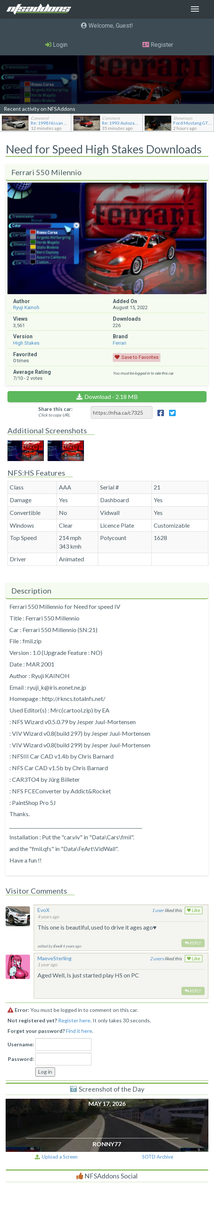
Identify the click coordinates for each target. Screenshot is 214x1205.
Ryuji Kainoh (26, 307)
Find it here (79, 1031)
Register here (74, 1020)
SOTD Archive (157, 1157)
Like (193, 910)
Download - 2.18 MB (111, 396)
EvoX (43, 910)
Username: (20, 1044)
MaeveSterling (54, 958)
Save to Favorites (140, 357)
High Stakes (26, 343)
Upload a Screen (56, 1157)
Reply (193, 942)
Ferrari (119, 343)
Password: (21, 1059)
